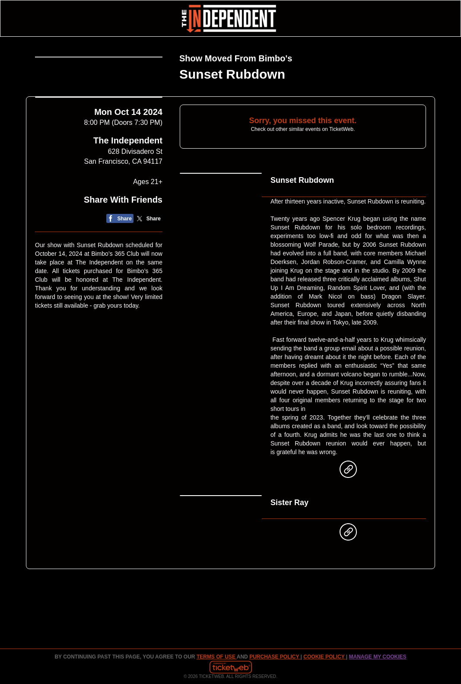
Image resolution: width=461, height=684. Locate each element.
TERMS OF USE (217, 657)
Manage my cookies (377, 657)
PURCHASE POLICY (274, 657)
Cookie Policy (324, 657)
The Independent (127, 185)
